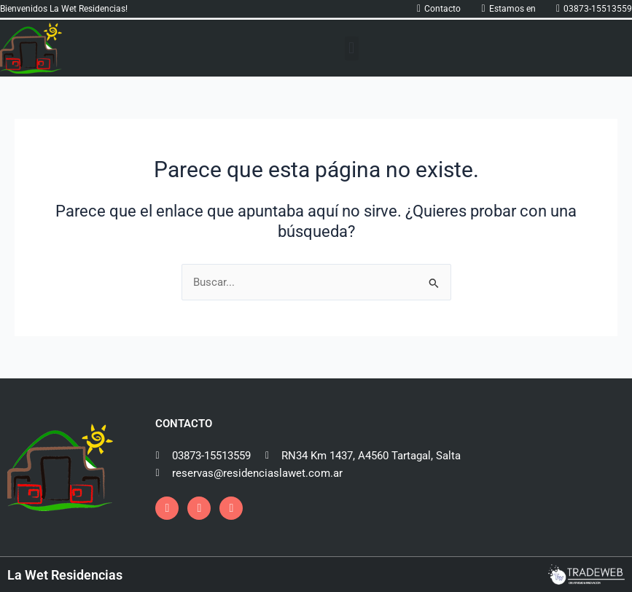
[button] (352, 48)
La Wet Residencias (64, 575)
